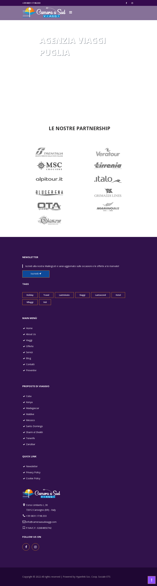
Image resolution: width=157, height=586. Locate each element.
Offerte (30, 346)
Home (29, 328)
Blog (28, 358)
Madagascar (32, 408)
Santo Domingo (34, 426)
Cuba (28, 396)
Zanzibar (30, 444)
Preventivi (31, 370)
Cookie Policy (33, 478)
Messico (30, 420)
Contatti (30, 364)
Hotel (118, 295)
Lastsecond (100, 295)
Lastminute (64, 295)
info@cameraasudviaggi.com (41, 521)
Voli (45, 302)
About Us (31, 334)
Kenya (29, 402)
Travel (46, 295)
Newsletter (32, 466)
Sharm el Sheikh (34, 432)
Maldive (30, 414)
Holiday (30, 295)
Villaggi (30, 302)
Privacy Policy (33, 472)
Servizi (29, 352)
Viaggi (82, 295)
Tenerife (30, 438)
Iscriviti (36, 273)
